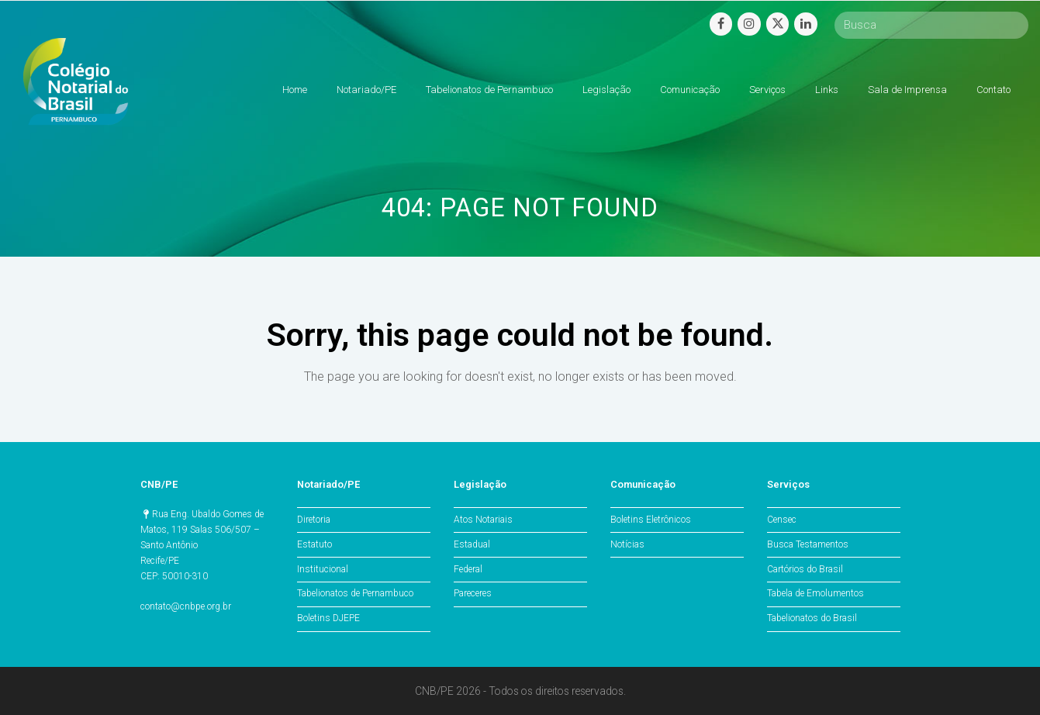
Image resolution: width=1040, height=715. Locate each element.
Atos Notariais (483, 519)
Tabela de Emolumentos (815, 593)
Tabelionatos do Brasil (812, 618)
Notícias (627, 544)
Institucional (322, 569)
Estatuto (314, 544)
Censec (781, 519)
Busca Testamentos (807, 544)
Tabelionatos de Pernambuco (355, 593)
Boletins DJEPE (328, 618)
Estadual (472, 544)
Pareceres (473, 593)
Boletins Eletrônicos (650, 519)
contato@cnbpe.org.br (185, 606)
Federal (468, 569)
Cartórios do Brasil (805, 569)
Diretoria (313, 519)
